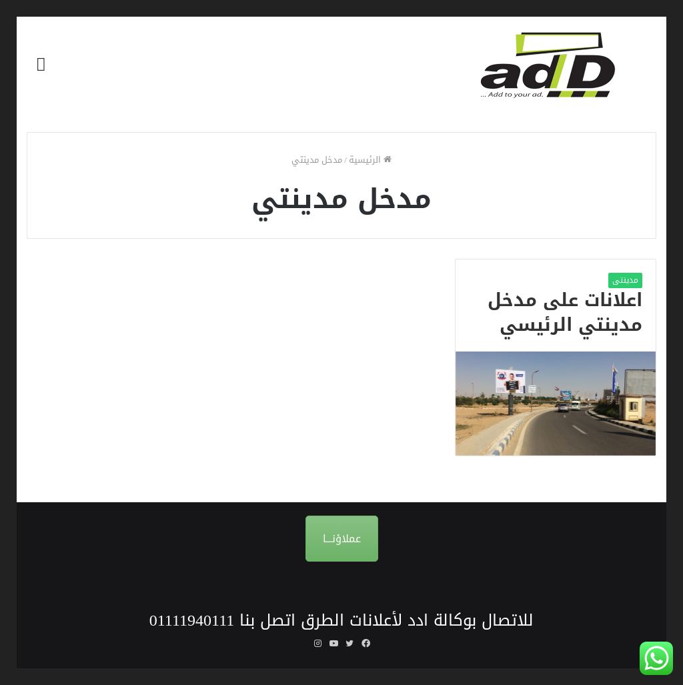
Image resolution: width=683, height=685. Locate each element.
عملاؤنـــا (342, 538)
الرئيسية (370, 159)
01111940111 (192, 620)
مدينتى (625, 280)
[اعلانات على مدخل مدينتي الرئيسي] (556, 404)
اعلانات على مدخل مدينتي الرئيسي (565, 313)
